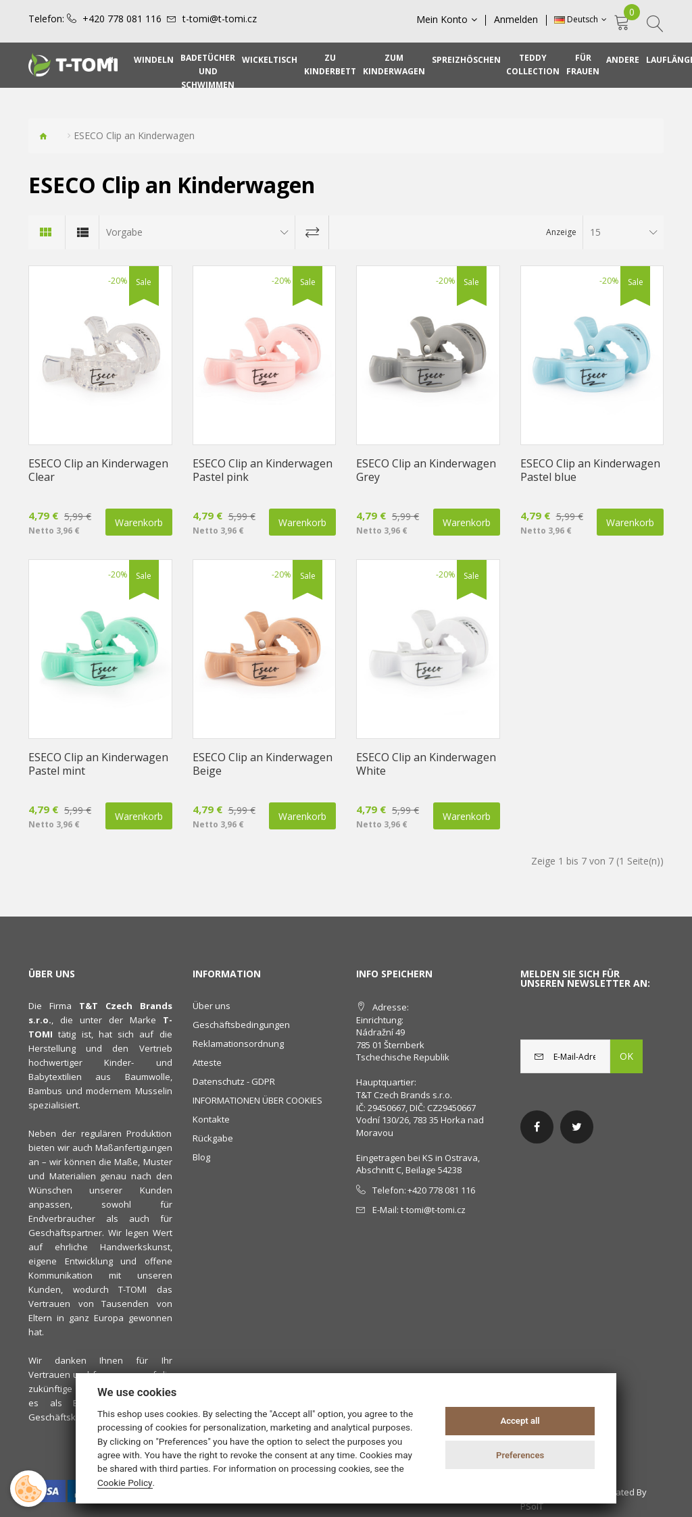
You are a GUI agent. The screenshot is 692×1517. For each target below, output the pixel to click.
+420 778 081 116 (122, 19)
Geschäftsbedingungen (241, 1025)
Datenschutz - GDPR (234, 1081)
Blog (201, 1157)
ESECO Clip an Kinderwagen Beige (262, 764)
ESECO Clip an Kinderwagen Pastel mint (98, 764)
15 (595, 232)
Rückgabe (213, 1138)
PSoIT (531, 1506)
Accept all (519, 1421)
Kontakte (211, 1119)
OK (626, 1056)
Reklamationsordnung (238, 1043)
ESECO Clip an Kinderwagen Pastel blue (590, 470)
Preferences (520, 1455)
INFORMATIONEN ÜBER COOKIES (257, 1100)
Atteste (207, 1062)
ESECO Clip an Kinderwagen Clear (98, 470)
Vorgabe (124, 232)
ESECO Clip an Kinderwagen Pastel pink (262, 470)
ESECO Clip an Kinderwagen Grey (426, 470)
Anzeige (561, 232)
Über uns (211, 1006)
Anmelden (516, 19)
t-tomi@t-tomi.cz (219, 19)
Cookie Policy (125, 1482)
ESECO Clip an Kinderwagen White (426, 764)
